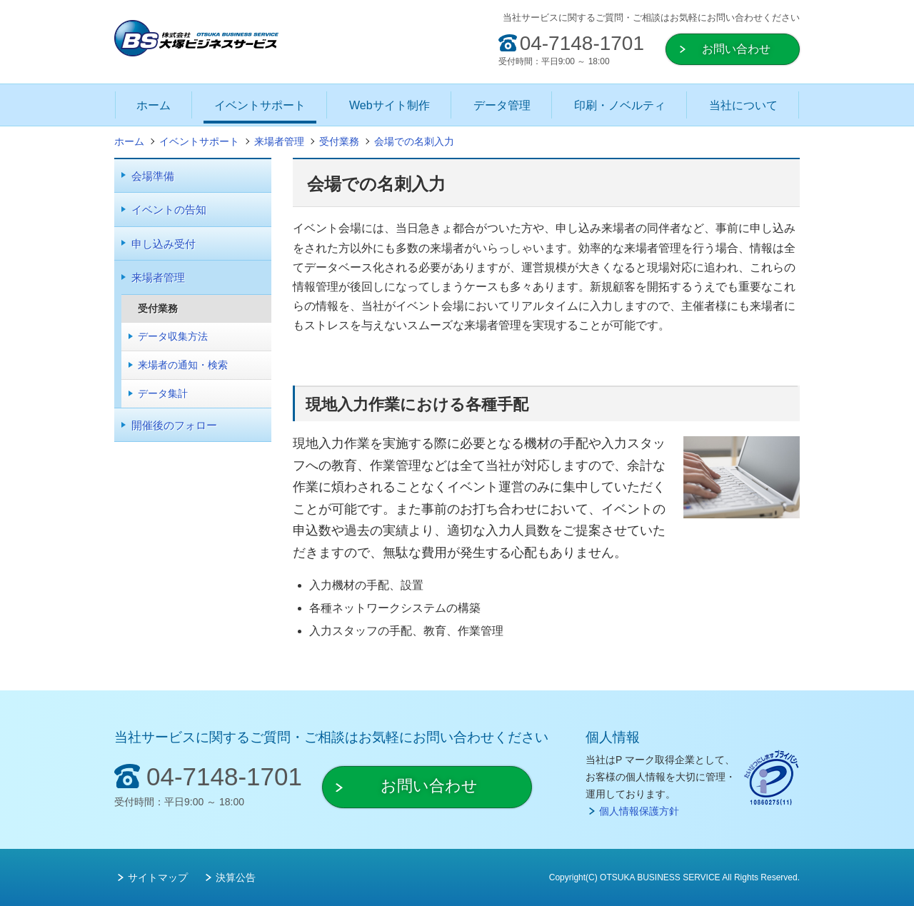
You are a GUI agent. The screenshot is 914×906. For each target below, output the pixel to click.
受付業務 (158, 308)
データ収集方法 (173, 336)
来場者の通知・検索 (183, 365)
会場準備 (152, 176)
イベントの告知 (168, 209)
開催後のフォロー (174, 425)
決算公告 (236, 877)
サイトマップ (158, 877)
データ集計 (163, 393)
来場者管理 (158, 277)
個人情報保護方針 (639, 811)
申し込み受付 (163, 244)
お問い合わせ (736, 49)
